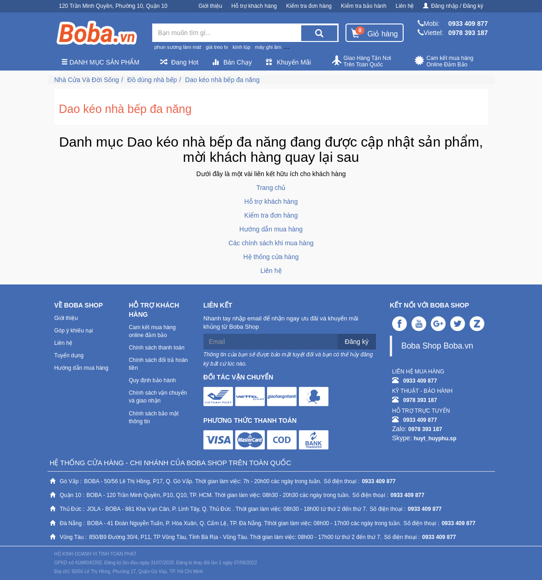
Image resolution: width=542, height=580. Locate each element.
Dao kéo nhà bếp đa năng (222, 79)
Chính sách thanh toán (157, 347)
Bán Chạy (232, 62)
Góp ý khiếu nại (73, 330)
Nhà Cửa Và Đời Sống (86, 79)
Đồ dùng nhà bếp (152, 79)
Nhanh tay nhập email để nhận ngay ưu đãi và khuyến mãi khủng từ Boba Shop (280, 323)
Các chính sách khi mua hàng (270, 243)
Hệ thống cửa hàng (271, 256)
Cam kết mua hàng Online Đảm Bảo (444, 61)
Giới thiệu (210, 6)
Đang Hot (179, 62)
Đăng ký (357, 341)
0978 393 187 (468, 32)
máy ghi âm (268, 47)
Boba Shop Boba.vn (437, 345)
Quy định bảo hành (152, 380)
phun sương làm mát (178, 47)
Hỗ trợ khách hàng (254, 6)
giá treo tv (217, 47)
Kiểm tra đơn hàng (309, 6)
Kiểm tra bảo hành (364, 6)
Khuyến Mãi (288, 62)
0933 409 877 (468, 23)
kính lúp (241, 47)
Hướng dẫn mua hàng (271, 229)
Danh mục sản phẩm (100, 62)
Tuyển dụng (69, 355)
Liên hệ (405, 6)
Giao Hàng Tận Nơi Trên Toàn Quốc (361, 61)
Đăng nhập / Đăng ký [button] (453, 6)
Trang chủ (271, 187)
